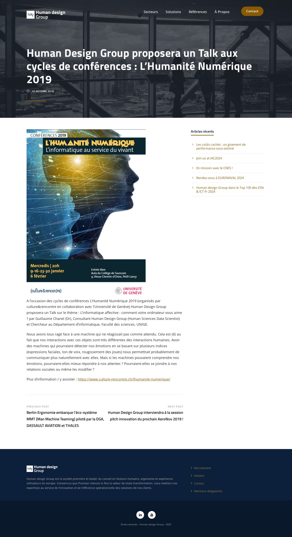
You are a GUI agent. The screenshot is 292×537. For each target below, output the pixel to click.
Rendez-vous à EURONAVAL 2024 (220, 178)
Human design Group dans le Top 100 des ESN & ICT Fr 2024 (230, 190)
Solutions (173, 11)
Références (198, 11)
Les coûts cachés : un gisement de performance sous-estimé (221, 146)
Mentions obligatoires (208, 491)
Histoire (199, 476)
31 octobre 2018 (43, 91)
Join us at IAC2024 (209, 158)
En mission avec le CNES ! (214, 168)
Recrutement (202, 468)
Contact (252, 11)
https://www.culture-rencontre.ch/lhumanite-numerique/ (124, 379)
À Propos (222, 11)
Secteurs (151, 11)
